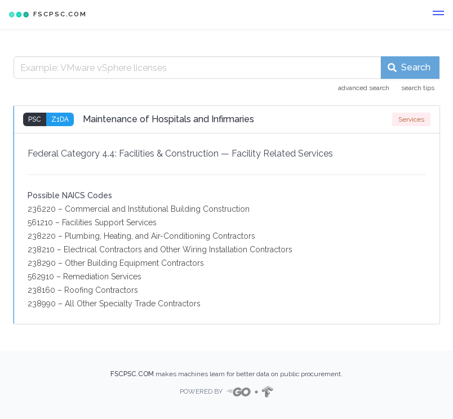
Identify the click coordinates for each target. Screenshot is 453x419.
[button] (438, 14)
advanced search (363, 88)
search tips (417, 88)
